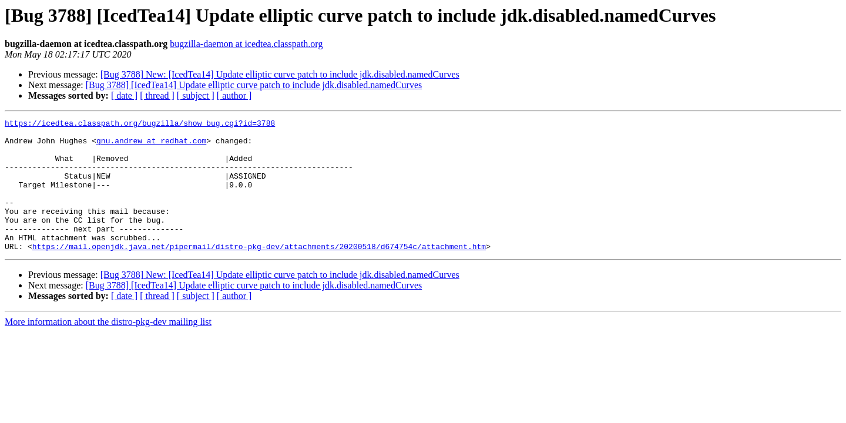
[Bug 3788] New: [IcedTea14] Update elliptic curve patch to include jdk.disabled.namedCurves (279, 74)
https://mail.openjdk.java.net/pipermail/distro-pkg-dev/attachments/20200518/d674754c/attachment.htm (259, 272)
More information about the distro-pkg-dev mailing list (108, 348)
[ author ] (234, 95)
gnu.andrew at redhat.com (151, 145)
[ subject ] (195, 95)
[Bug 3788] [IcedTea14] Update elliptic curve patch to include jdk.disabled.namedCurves (254, 85)
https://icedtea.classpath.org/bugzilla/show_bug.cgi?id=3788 (140, 124)
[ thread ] (157, 95)
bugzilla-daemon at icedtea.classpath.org (246, 44)
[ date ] (124, 95)
